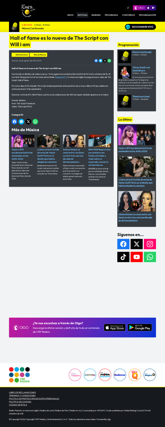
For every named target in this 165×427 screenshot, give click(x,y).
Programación (147, 15)
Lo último (125, 119)
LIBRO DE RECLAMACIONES (22, 392)
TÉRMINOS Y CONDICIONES (22, 395)
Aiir (109, 419)
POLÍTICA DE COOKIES (20, 401)
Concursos (128, 15)
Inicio (70, 15)
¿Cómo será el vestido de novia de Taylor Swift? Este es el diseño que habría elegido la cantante (48, 149)
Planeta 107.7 (61, 77)
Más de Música (40, 55)
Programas (111, 15)
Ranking (96, 15)
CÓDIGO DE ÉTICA (18, 405)
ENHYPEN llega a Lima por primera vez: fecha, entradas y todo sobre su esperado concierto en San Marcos (99, 150)
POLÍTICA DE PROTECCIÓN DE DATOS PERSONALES (34, 398)
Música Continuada (33, 28)
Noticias (82, 15)
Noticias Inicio (22, 55)
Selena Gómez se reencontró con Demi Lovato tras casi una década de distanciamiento (74, 149)
